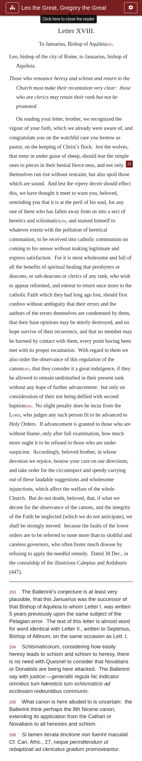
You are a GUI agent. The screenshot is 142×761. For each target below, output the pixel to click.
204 (63, 221)
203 (109, 45)
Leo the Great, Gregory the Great (63, 8)
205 (26, 369)
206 (28, 406)
